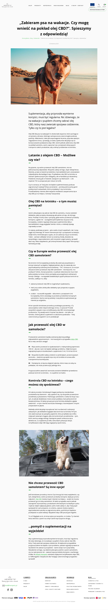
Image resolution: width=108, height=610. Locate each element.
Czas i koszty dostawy (53, 589)
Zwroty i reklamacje (52, 586)
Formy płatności (50, 583)
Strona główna (25, 38)
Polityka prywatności (74, 586)
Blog (67, 5)
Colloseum (73, 601)
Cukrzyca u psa (93, 580)
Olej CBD (39, 499)
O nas (73, 5)
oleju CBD (74, 339)
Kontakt (80, 5)
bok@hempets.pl (9, 585)
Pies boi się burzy (94, 588)
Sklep (30, 5)
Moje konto (70, 592)
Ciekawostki (36, 38)
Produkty (37, 5)
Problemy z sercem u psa (96, 591)
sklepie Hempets (41, 554)
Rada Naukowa (58, 5)
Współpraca (47, 5)
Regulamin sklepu (73, 589)
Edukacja (70, 580)
